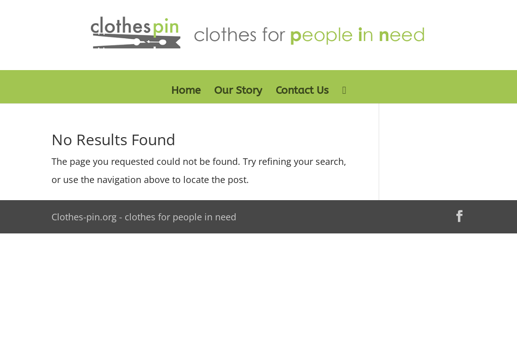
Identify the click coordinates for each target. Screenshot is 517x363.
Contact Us (302, 92)
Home (185, 92)
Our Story (238, 92)
